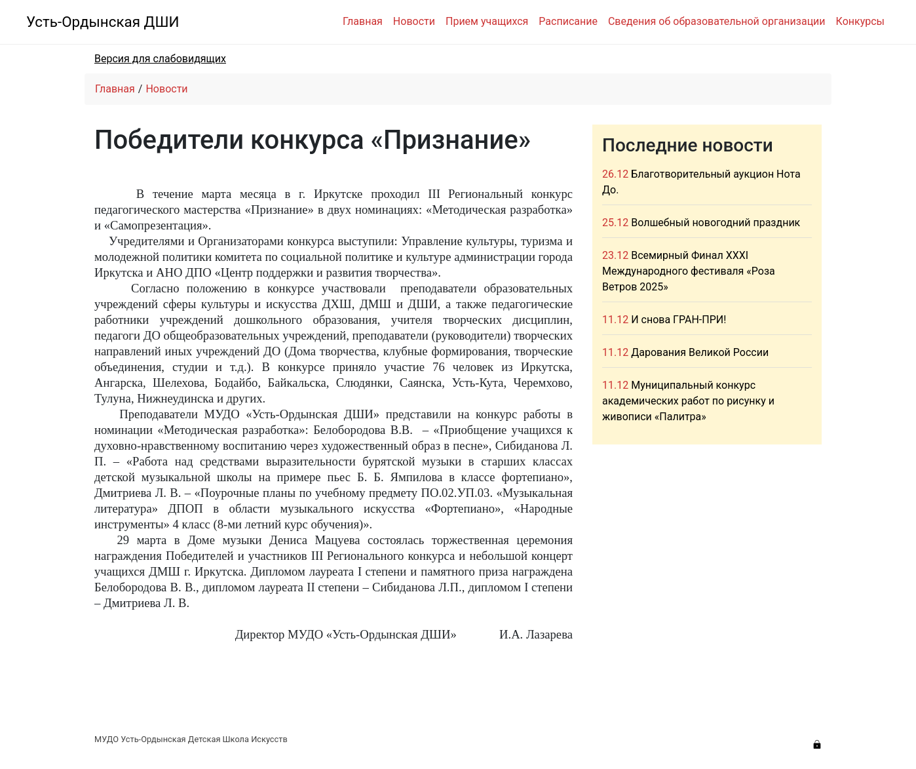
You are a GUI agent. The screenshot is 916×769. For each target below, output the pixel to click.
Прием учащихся (487, 21)
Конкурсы (860, 21)
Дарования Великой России (700, 352)
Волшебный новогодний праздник (715, 222)
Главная (363, 21)
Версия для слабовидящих (160, 58)
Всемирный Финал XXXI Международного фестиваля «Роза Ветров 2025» (688, 271)
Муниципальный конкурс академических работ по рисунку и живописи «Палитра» (688, 401)
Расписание (568, 21)
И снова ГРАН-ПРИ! (678, 319)
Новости (414, 21)
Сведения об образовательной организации (717, 21)
